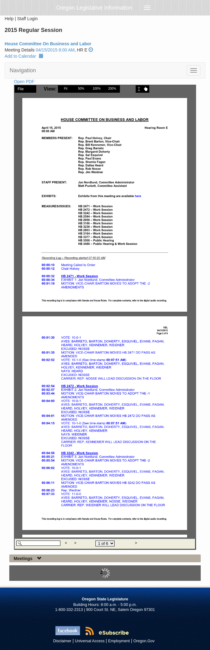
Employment (119, 641)
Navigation (23, 70)
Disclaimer (62, 641)
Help (9, 18)
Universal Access (90, 641)
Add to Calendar (24, 56)
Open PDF (24, 81)
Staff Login (27, 18)
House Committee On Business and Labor (48, 43)
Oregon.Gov (144, 641)
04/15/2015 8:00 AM (55, 49)
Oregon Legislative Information (94, 8)
